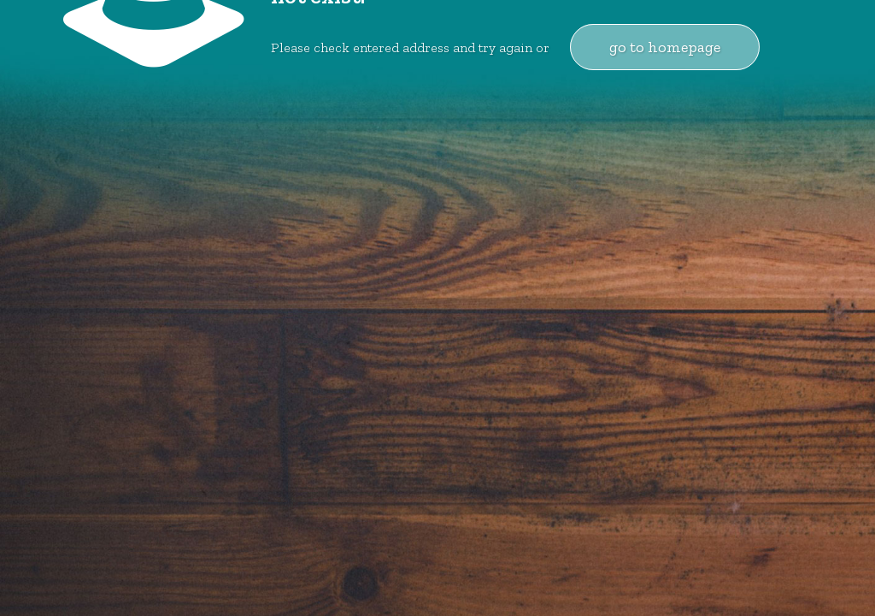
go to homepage (664, 47)
